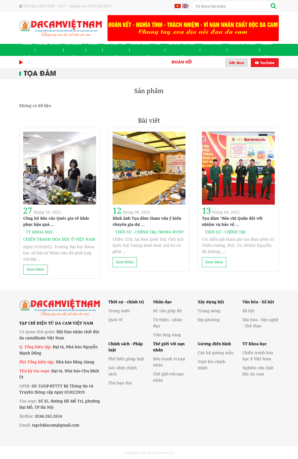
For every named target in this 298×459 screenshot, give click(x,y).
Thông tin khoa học (244, 50)
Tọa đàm (40, 72)
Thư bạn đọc (120, 382)
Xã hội (248, 310)
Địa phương (209, 319)
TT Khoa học (40, 232)
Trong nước (171, 232)
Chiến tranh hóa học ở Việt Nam (59, 239)
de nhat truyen (42, 434)
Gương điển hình (214, 50)
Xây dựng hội (75, 50)
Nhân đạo (95, 50)
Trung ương (209, 310)
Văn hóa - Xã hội (116, 50)
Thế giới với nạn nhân (184, 50)
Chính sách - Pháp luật (148, 50)
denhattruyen (26, 434)
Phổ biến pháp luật (126, 358)
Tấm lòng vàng (167, 334)
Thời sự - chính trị (126, 301)
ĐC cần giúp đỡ (167, 310)
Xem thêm (35, 269)
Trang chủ (27, 50)
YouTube (265, 62)
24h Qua (236, 62)
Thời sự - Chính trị (49, 50)
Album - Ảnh (270, 50)
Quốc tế (115, 319)
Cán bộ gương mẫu (215, 352)
